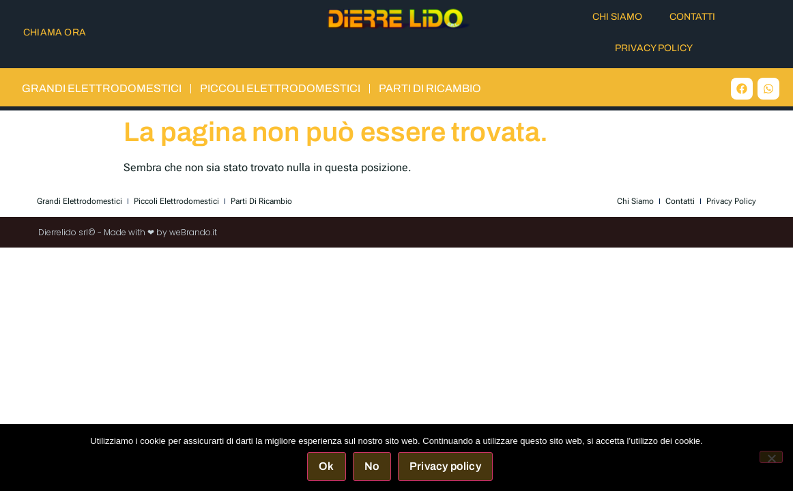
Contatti (692, 17)
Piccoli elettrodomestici (280, 88)
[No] (771, 457)
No (371, 466)
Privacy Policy (654, 48)
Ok (326, 466)
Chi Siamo (617, 17)
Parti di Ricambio (430, 88)
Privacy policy (445, 466)
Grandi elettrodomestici (102, 88)
